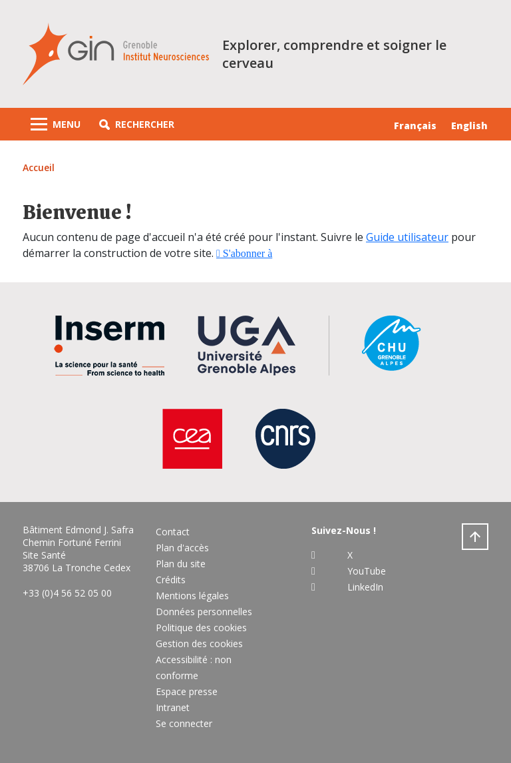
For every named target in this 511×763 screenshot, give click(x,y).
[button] (136, 124)
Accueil (39, 167)
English (469, 125)
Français (415, 125)
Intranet (173, 707)
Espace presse (187, 691)
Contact (173, 531)
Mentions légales (192, 595)
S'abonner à (246, 253)
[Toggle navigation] (55, 124)
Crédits (171, 579)
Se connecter (184, 723)
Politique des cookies (201, 627)
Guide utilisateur (407, 237)
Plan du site (181, 563)
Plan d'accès (182, 547)
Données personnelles (204, 611)
